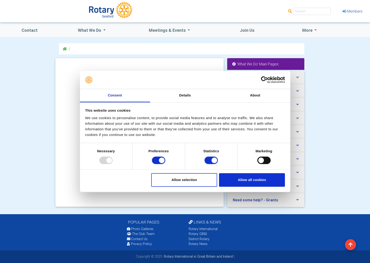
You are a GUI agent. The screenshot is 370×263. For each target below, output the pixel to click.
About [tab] (255, 95)
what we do (90, 30)
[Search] (312, 11)
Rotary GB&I (198, 234)
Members (352, 11)
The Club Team (140, 234)
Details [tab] (185, 95)
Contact (30, 30)
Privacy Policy (139, 244)
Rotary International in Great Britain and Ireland (198, 256)
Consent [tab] (115, 95)
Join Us (247, 30)
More (307, 30)
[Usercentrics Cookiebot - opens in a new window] (264, 79)
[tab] (265, 200)
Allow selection (184, 180)
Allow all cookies (252, 180)
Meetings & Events (168, 30)
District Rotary (199, 239)
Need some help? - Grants (255, 200)
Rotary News (198, 244)
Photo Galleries (140, 229)
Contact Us (137, 239)
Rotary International (203, 229)
